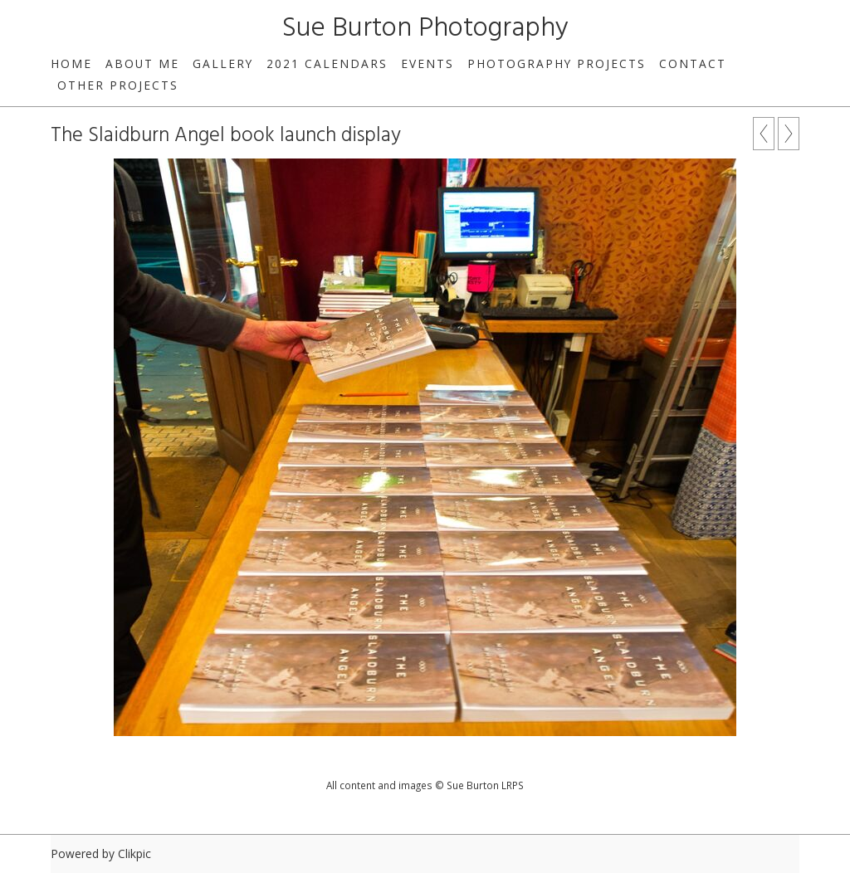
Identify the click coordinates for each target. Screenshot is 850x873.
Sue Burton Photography (425, 29)
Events (427, 63)
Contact (692, 63)
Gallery (223, 63)
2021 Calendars (327, 63)
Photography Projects (556, 63)
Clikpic (134, 853)
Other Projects (117, 85)
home (71, 63)
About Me (142, 63)
